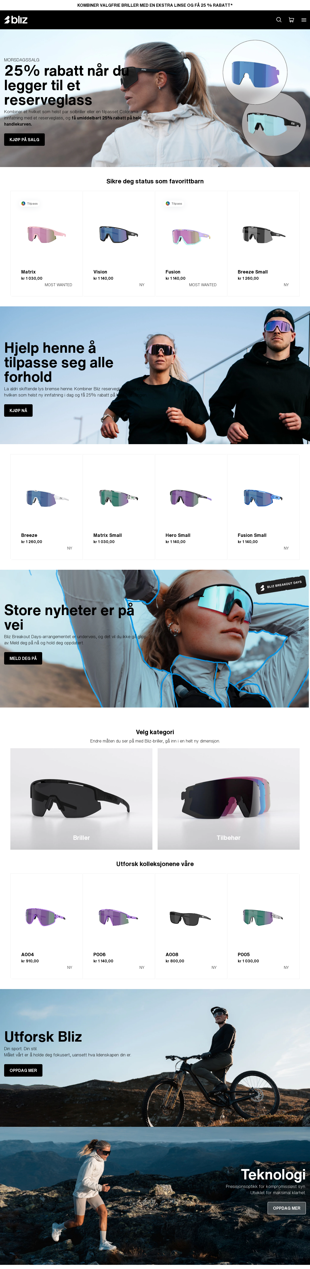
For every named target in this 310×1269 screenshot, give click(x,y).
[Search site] (279, 19)
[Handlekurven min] (291, 19)
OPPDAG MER (23, 1070)
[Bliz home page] (19, 20)
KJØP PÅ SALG (24, 140)
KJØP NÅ (18, 410)
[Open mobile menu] (304, 19)
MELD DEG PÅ (23, 658)
